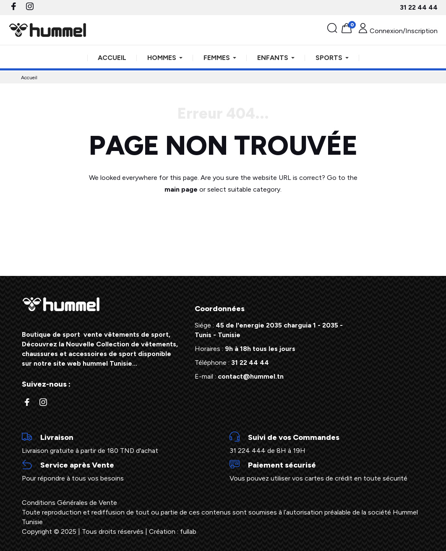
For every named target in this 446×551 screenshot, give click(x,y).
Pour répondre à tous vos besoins (119, 471)
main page (181, 189)
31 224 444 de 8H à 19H (327, 443)
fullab (188, 531)
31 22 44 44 (419, 7)
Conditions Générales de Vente (69, 503)
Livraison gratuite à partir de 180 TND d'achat (119, 443)
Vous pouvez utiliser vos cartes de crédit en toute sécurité (327, 471)
